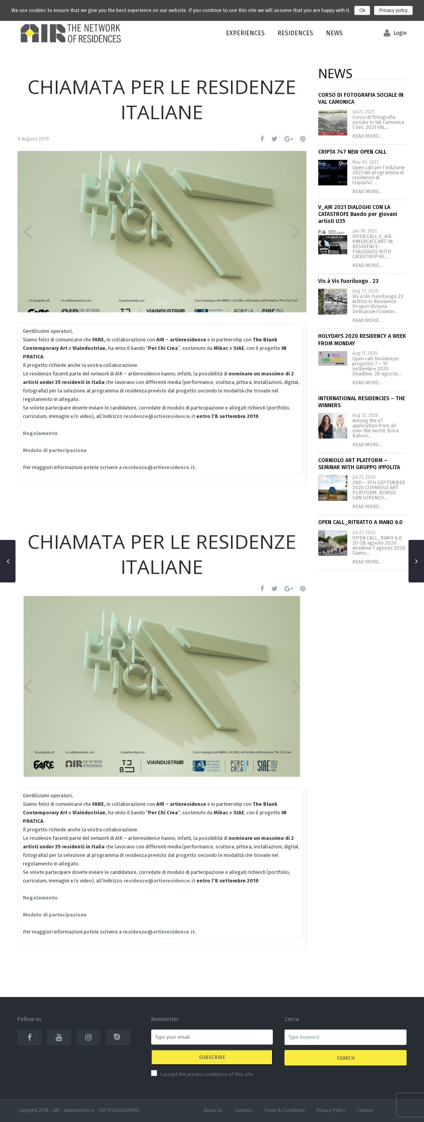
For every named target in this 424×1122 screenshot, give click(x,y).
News (334, 33)
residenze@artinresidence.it (159, 467)
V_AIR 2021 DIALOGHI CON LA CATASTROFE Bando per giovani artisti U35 (357, 214)
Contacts (243, 1110)
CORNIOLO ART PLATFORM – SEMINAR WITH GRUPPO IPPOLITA (359, 464)
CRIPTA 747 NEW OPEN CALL (352, 152)
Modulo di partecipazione (55, 450)
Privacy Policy (331, 1110)
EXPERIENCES (245, 33)
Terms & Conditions (284, 1110)
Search (346, 1058)
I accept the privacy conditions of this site (206, 1074)
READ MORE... (367, 136)
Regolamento (40, 433)
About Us (212, 1110)
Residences (295, 33)
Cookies (365, 1110)
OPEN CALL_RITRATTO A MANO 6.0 (360, 522)
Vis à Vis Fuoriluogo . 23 (348, 281)
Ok (362, 10)
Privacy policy (393, 10)
